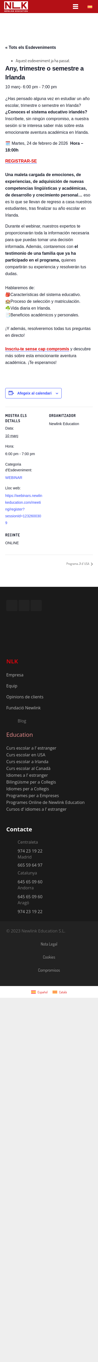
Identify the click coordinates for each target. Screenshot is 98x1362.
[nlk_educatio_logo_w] (16, 6)
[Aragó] (12, 903)
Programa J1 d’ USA (78, 564)
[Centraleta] (12, 842)
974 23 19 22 (30, 851)
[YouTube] (24, 605)
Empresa (15, 675)
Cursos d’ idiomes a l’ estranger (36, 809)
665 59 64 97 (30, 865)
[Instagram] (12, 605)
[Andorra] (12, 888)
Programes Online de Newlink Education (45, 802)
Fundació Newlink (23, 708)
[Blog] (12, 720)
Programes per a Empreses (32, 795)
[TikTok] (36, 605)
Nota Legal (49, 944)
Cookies (49, 957)
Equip (11, 686)
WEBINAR (13, 478)
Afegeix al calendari (34, 393)
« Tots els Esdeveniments (30, 47)
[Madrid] (12, 857)
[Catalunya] (12, 874)
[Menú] (76, 6)
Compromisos (49, 970)
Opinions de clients (24, 697)
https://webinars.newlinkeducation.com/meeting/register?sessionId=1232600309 (23, 509)
